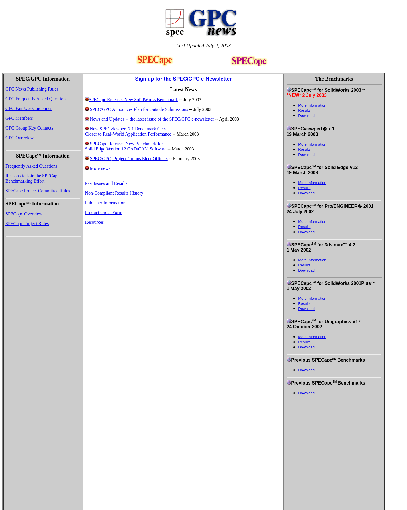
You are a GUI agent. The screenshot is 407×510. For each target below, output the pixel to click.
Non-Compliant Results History (114, 193)
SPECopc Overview (23, 213)
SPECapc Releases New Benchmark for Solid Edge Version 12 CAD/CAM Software (126, 146)
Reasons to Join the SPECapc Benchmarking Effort (32, 178)
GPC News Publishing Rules (31, 89)
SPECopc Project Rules (27, 223)
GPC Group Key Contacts (29, 127)
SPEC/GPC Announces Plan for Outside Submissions (139, 109)
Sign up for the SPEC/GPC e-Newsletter (183, 79)
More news (100, 168)
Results (304, 149)
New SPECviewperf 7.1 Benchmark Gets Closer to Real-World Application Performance (128, 131)
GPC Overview (19, 137)
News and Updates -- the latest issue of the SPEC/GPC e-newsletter (152, 119)
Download (306, 115)
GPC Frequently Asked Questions (36, 98)
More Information (312, 144)
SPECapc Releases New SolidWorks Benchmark (131, 99)
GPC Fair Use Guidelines (28, 108)
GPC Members (19, 118)
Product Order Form (103, 212)
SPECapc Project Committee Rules (37, 190)
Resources (94, 222)
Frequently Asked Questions (31, 166)
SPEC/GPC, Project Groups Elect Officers (129, 158)
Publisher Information (105, 202)
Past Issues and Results (106, 183)
